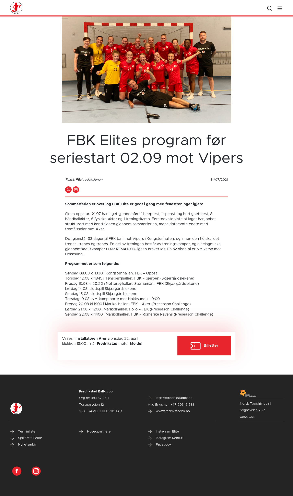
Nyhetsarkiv (23, 445)
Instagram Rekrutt (166, 438)
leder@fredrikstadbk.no (170, 398)
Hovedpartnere (95, 431)
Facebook (160, 445)
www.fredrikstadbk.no (169, 411)
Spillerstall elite (26, 438)
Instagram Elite (163, 431)
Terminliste (22, 431)
